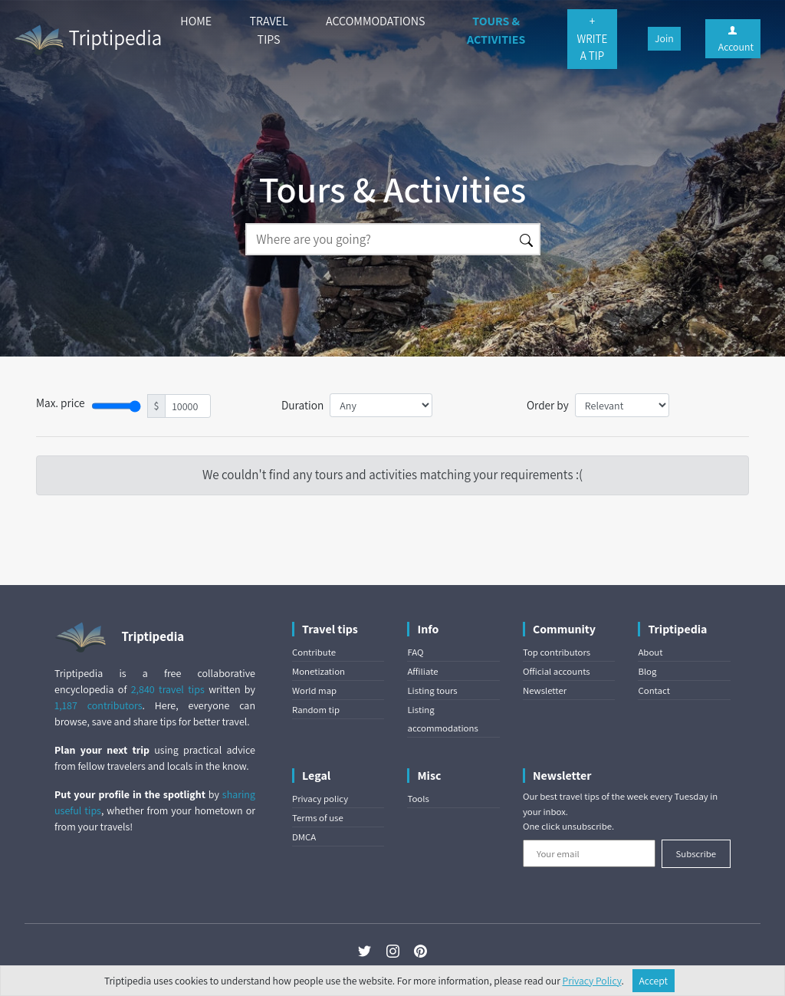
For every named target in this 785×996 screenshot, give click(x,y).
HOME (196, 21)
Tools (418, 798)
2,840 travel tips (168, 689)
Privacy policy (320, 798)
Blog (647, 671)
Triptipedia (87, 40)
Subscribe (695, 853)
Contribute (314, 652)
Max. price (60, 402)
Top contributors (556, 652)
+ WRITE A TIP (592, 38)
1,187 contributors (98, 705)
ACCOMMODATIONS (375, 21)
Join (664, 38)
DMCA (304, 836)
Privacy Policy (592, 981)
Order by (548, 405)
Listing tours (432, 690)
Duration (302, 405)
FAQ (415, 652)
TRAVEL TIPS (269, 30)
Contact (653, 690)
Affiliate (422, 671)
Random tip (316, 709)
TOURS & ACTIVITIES (496, 30)
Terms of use (317, 817)
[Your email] (589, 853)
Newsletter (545, 690)
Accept (653, 981)
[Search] (379, 239)
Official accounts (556, 671)
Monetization (318, 671)
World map (314, 690)
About (650, 652)
